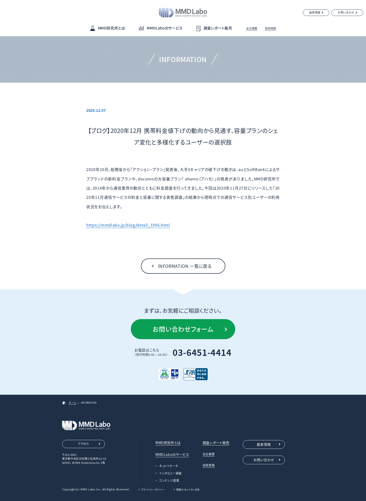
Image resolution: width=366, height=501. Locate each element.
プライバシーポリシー (153, 489)
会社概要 (251, 28)
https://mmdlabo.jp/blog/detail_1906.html (128, 225)
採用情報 (270, 28)
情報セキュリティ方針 (188, 489)
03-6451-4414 (202, 352)
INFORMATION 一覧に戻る (185, 266)
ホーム (72, 402)
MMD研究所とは (111, 28)
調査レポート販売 (218, 28)
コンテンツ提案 (169, 480)
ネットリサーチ (168, 466)
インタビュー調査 (170, 473)
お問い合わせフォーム (183, 329)
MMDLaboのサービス (165, 28)
